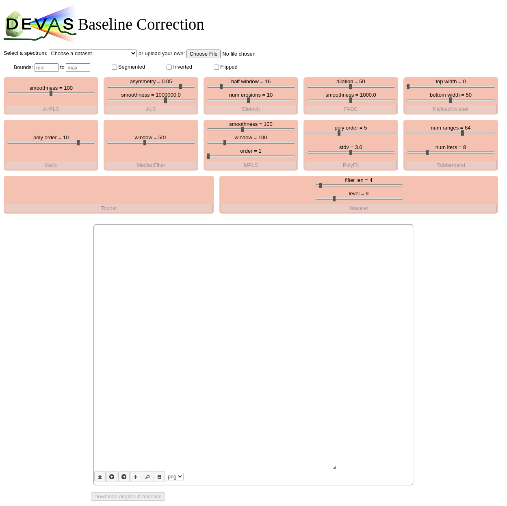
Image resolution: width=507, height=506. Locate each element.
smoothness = (50, 89)
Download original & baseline (128, 496)
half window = (250, 83)
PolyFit (351, 165)
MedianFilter (150, 165)
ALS (151, 109)
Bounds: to (52, 67)
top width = (450, 83)
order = (250, 152)
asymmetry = (150, 83)
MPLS (251, 165)
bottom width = (450, 96)
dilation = (350, 83)
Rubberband (450, 165)
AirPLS (51, 109)
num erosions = (250, 96)
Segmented (128, 67)
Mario (51, 165)
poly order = (50, 139)
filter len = (358, 181)
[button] (100, 476)
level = (358, 195)
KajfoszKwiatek (450, 109)
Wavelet (358, 208)
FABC (351, 109)
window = (150, 139)
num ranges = (450, 129)
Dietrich (251, 109)
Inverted (179, 67)
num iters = (450, 149)
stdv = (350, 149)
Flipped (226, 67)
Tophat (109, 208)
